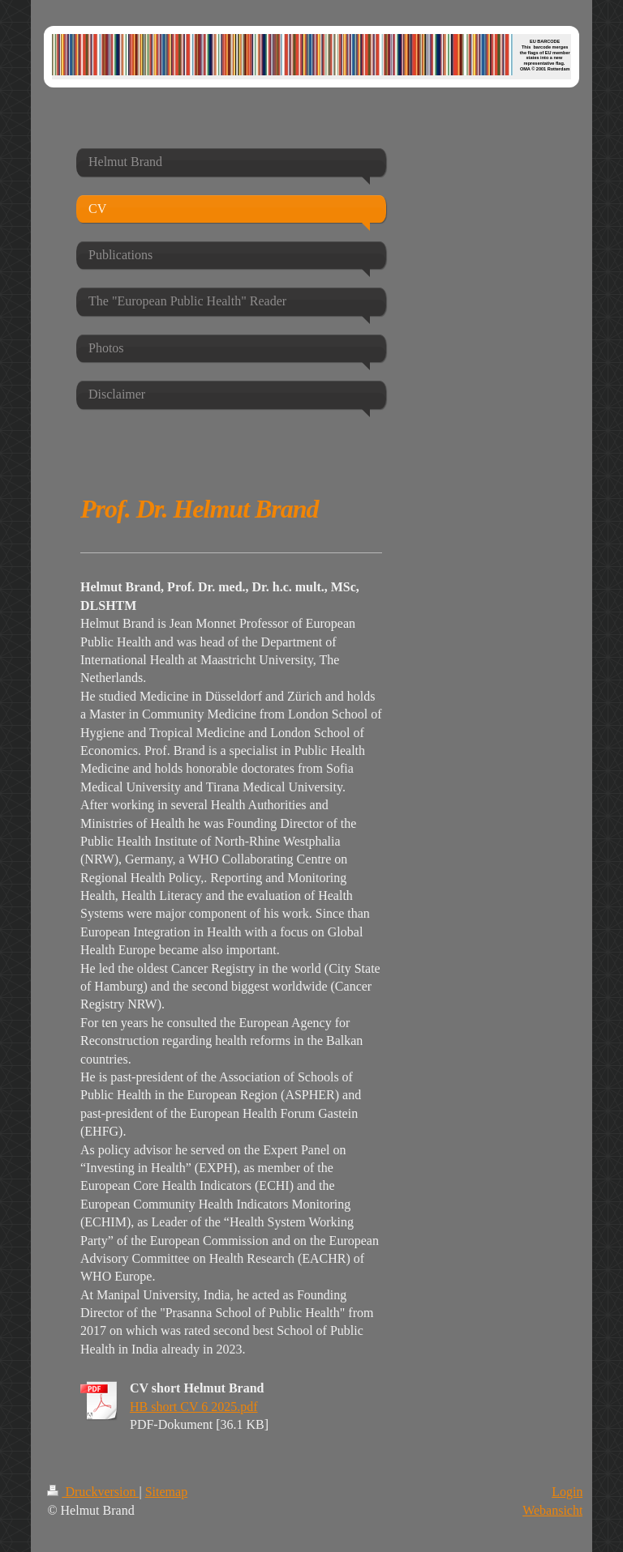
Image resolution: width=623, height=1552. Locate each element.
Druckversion (93, 1492)
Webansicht (552, 1510)
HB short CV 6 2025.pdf (194, 1406)
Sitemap (166, 1492)
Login (567, 1492)
